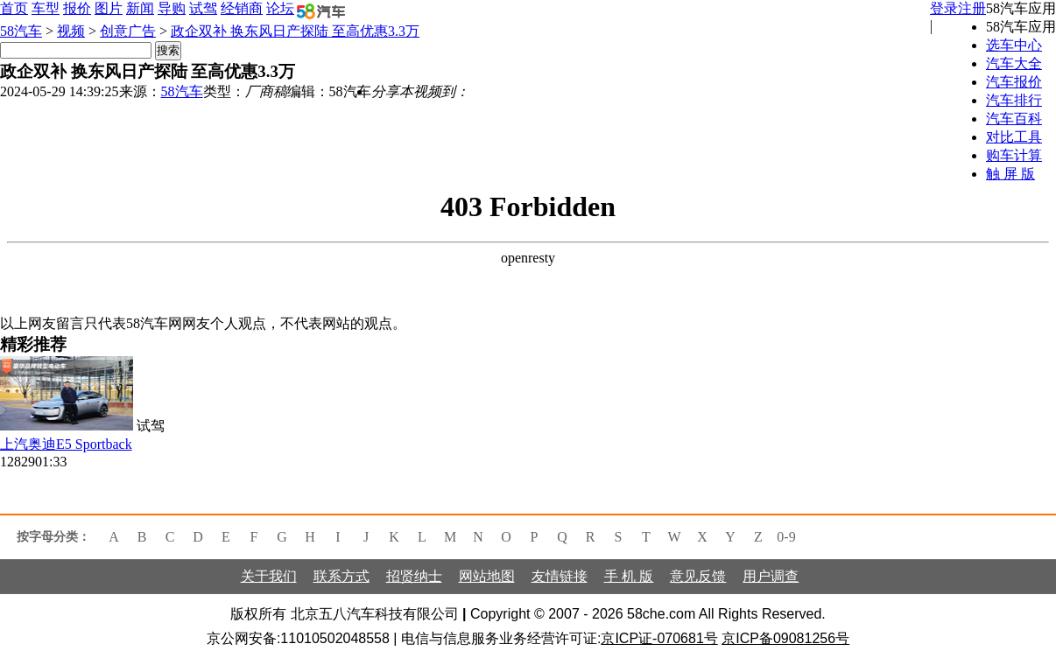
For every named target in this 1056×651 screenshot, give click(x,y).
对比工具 (1014, 137)
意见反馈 (698, 576)
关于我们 (269, 576)
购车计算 (1014, 155)
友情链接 (560, 576)
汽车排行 (1014, 100)
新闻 (140, 8)
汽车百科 (1014, 118)
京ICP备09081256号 (785, 638)
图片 (109, 8)
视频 (71, 31)
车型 (46, 8)
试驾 (203, 8)
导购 (172, 8)
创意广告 (128, 31)
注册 (972, 8)
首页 (14, 8)
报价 (77, 8)
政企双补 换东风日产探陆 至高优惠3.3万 (295, 31)
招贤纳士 (414, 576)
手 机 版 (629, 576)
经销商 (242, 8)
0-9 (786, 536)
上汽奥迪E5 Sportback (66, 444)
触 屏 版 (1010, 173)
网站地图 (487, 576)
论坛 (280, 8)
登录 (944, 8)
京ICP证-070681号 (659, 638)
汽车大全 (1014, 63)
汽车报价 (1014, 81)
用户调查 (771, 576)
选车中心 (1014, 45)
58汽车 (21, 31)
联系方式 (341, 576)
